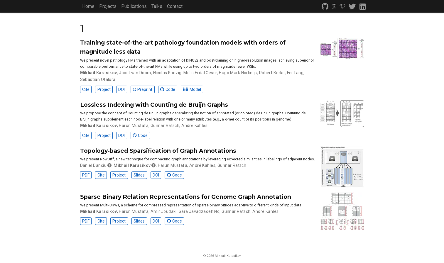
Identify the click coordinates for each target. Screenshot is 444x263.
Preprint (142, 89)
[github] (325, 6)
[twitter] (352, 6)
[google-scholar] (334, 6)
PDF (86, 175)
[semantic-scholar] (342, 6)
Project (104, 89)
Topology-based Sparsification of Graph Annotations (158, 150)
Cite (86, 89)
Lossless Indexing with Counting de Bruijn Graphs (154, 104)
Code (167, 89)
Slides (139, 175)
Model (192, 89)
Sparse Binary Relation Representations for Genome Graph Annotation (185, 196)
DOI (121, 89)
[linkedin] (362, 6)
